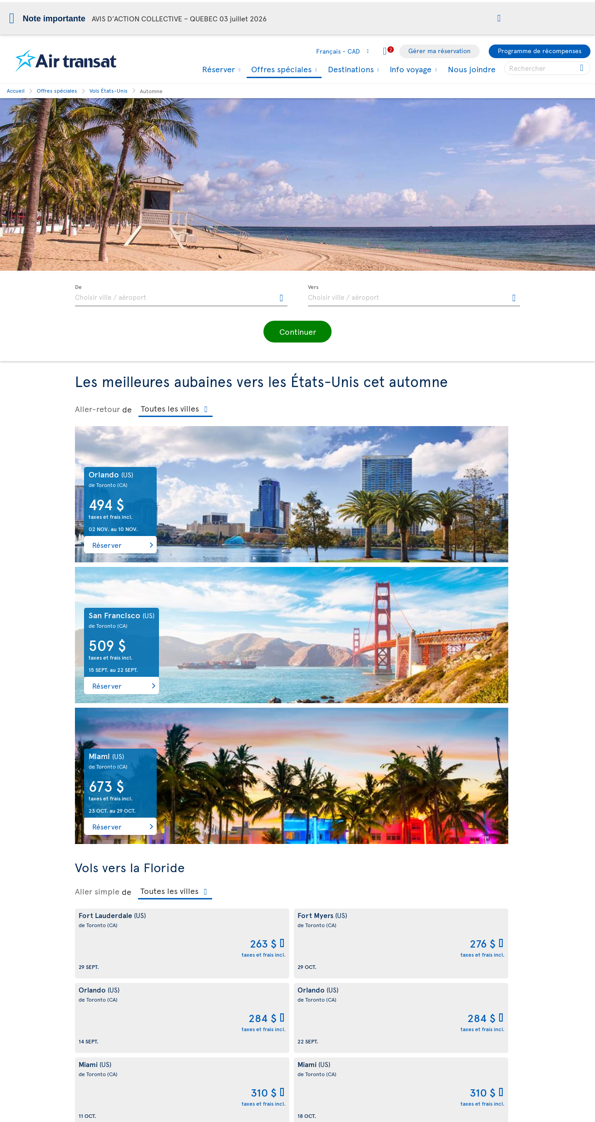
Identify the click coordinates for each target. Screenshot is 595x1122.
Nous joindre (472, 68)
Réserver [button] (107, 545)
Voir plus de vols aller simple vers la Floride (137, 706)
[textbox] (181, 296)
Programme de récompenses (539, 50)
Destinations (349, 69)
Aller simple (97, 609)
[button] (499, 19)
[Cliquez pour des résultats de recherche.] (582, 68)
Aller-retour (97, 409)
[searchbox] (547, 68)
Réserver (217, 69)
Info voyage (409, 69)
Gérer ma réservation (439, 50)
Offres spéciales (280, 69)
